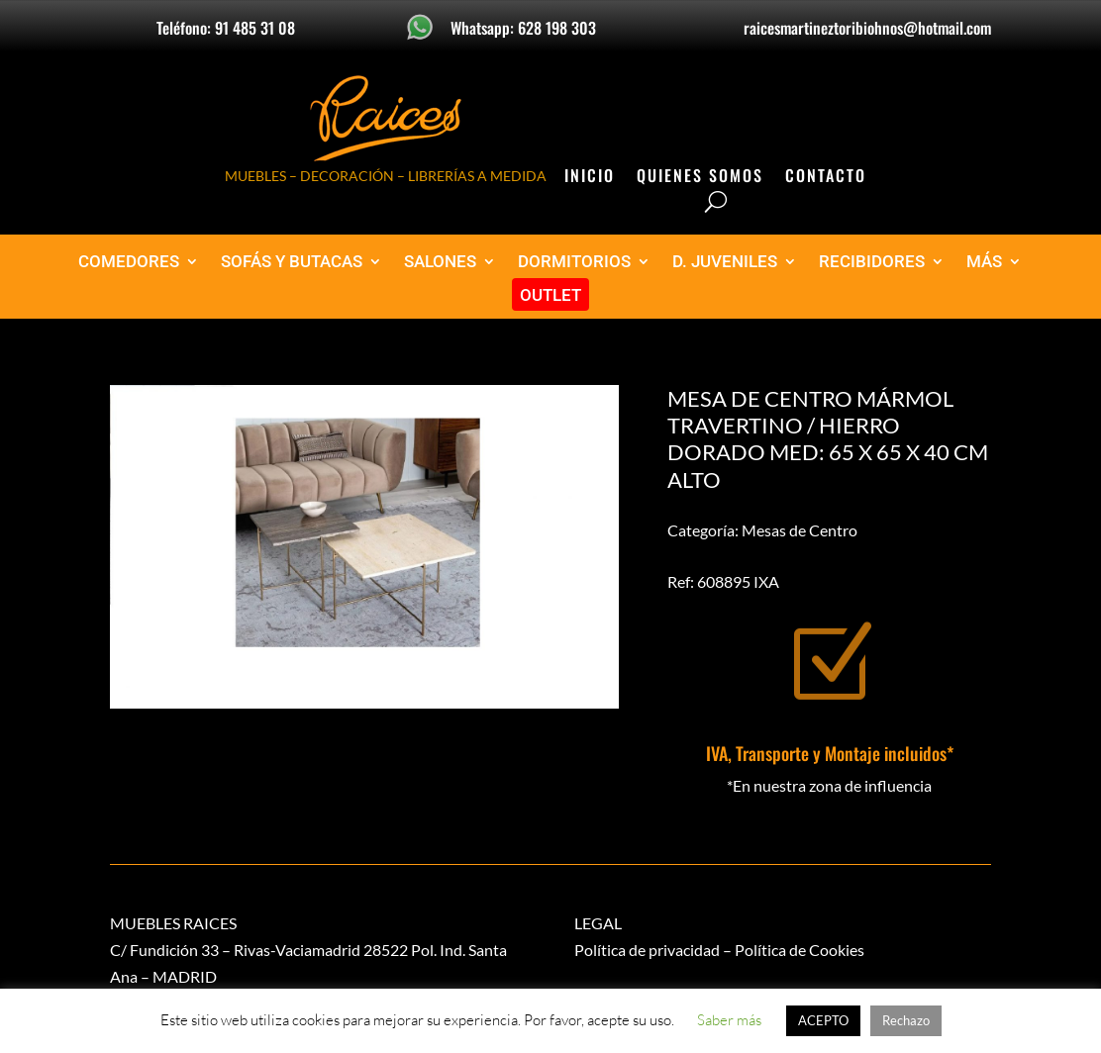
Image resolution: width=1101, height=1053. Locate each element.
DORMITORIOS (574, 261)
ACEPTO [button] (823, 1020)
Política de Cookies (799, 949)
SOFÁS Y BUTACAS (291, 261)
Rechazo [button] (906, 1020)
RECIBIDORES (872, 261)
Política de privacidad (647, 949)
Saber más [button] (729, 1019)
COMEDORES (128, 261)
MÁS (984, 261)
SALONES (440, 261)
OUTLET (550, 295)
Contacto (825, 177)
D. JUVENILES (724, 261)
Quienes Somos (700, 177)
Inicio (589, 177)
